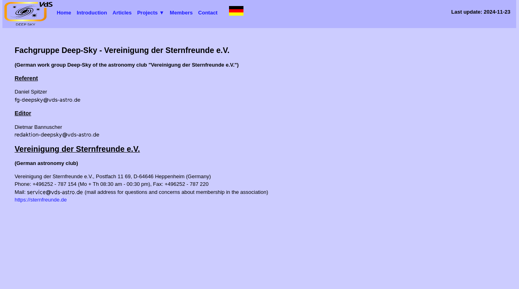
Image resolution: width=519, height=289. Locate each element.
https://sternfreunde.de (40, 200)
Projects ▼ (150, 13)
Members (181, 13)
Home (64, 13)
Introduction (92, 13)
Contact (207, 13)
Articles (122, 13)
